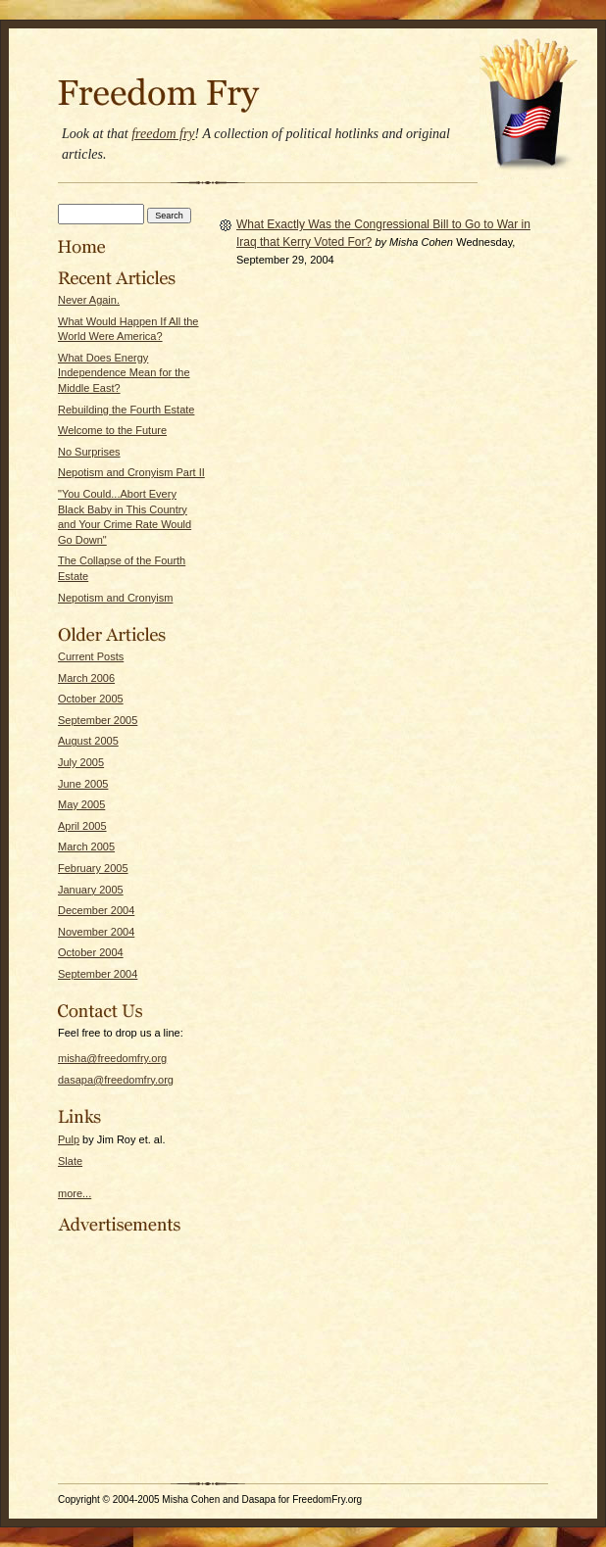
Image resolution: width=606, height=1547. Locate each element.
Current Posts (91, 656)
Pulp (68, 1139)
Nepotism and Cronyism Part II (131, 472)
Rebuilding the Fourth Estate (126, 409)
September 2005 (97, 720)
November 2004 (96, 932)
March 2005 (86, 846)
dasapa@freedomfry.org (116, 1080)
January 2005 (91, 889)
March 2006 (86, 678)
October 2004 (91, 952)
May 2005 (81, 804)
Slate (70, 1161)
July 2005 (81, 762)
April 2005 (82, 826)
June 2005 (83, 784)
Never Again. (89, 300)
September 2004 (97, 974)
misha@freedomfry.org (112, 1058)
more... (74, 1193)
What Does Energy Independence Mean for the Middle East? (124, 373)
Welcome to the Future (112, 430)
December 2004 (96, 910)
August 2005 (88, 741)
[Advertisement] (117, 1356)
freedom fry (162, 133)
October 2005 (91, 698)
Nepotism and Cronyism (115, 598)
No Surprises (89, 452)
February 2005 (93, 868)
